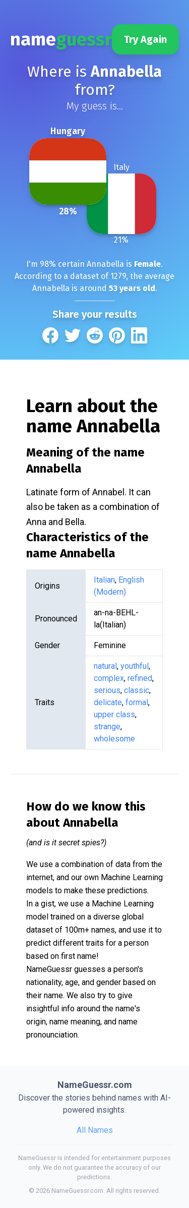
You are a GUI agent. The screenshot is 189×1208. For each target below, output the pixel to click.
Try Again (145, 39)
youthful (134, 666)
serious (107, 690)
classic (136, 690)
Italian (104, 580)
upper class (114, 714)
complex (109, 678)
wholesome (114, 738)
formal (136, 702)
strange (107, 726)
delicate (108, 702)
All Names (95, 1130)
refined (140, 678)
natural (105, 666)
